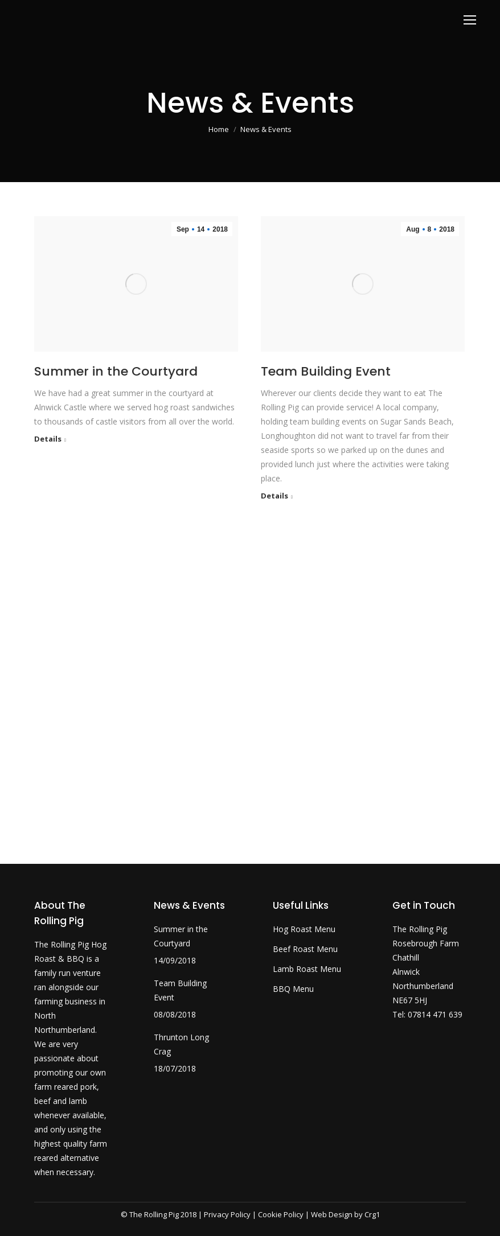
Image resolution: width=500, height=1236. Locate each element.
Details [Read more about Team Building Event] (274, 496)
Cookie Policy (281, 1214)
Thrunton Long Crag (181, 1044)
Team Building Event (326, 371)
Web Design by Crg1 (345, 1214)
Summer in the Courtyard (116, 371)
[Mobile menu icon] (470, 20)
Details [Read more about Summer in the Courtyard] (48, 439)
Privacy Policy (227, 1214)
